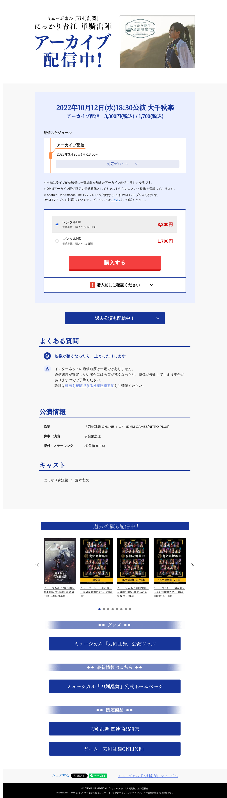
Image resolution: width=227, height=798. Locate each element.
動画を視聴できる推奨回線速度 (89, 386)
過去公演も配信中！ (115, 318)
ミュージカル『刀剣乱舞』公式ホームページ (115, 686)
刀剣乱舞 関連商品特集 (115, 728)
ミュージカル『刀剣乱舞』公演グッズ (115, 643)
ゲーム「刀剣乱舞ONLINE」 (114, 748)
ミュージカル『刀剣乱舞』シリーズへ (148, 775)
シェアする (60, 775)
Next (193, 565)
